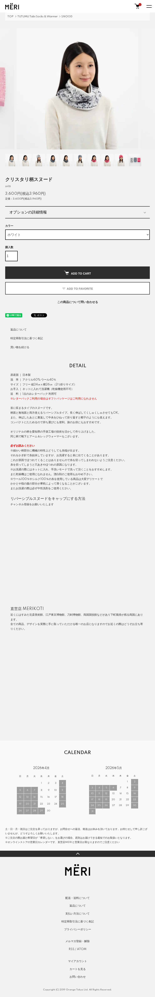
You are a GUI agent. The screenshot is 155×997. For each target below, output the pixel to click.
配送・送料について (77, 898)
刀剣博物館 (74, 614)
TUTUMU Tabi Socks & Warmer (37, 16)
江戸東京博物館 (55, 614)
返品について (18, 329)
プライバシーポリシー (77, 929)
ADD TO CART (77, 273)
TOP (10, 16)
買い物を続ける (19, 347)
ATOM (81, 949)
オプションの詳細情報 (28, 212)
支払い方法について (77, 913)
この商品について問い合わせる (77, 302)
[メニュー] (149, 6)
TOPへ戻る (77, 854)
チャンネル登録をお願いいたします (32, 504)
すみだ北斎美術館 (32, 614)
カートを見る (77, 969)
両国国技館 (90, 614)
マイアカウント (77, 961)
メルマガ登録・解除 (77, 941)
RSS (71, 949)
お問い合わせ (77, 976)
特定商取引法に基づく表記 (26, 338)
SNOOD (66, 16)
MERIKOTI (33, 609)
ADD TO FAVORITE (77, 288)
